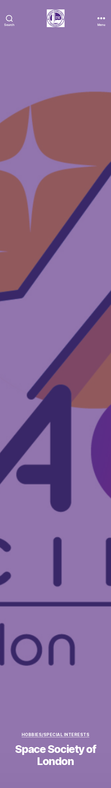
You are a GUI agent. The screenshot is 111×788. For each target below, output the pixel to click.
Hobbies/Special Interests (56, 734)
